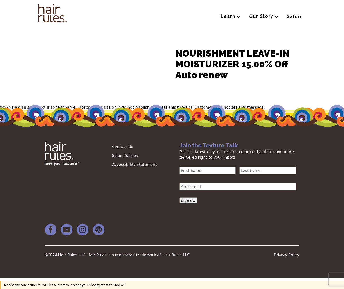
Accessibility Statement (134, 164)
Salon (294, 16)
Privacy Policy (286, 254)
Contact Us (122, 146)
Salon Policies (125, 155)
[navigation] (52, 14)
